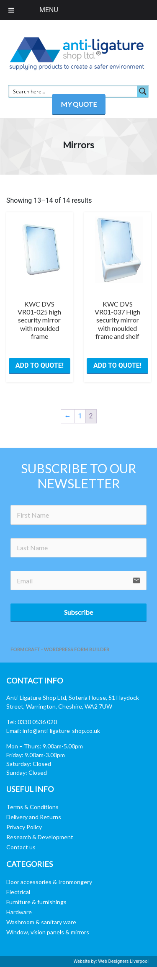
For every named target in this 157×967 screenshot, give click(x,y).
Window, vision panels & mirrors (47, 932)
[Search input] (73, 91)
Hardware (19, 911)
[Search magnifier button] (143, 91)
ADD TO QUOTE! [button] (39, 365)
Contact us (21, 847)
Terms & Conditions (32, 806)
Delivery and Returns (33, 816)
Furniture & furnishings (36, 901)
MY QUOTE (79, 104)
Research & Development (39, 837)
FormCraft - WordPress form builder (60, 649)
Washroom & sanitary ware (41, 922)
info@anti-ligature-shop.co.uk (61, 730)
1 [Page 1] (80, 416)
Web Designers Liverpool (123, 961)
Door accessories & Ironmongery (49, 881)
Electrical (18, 891)
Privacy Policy (24, 826)
